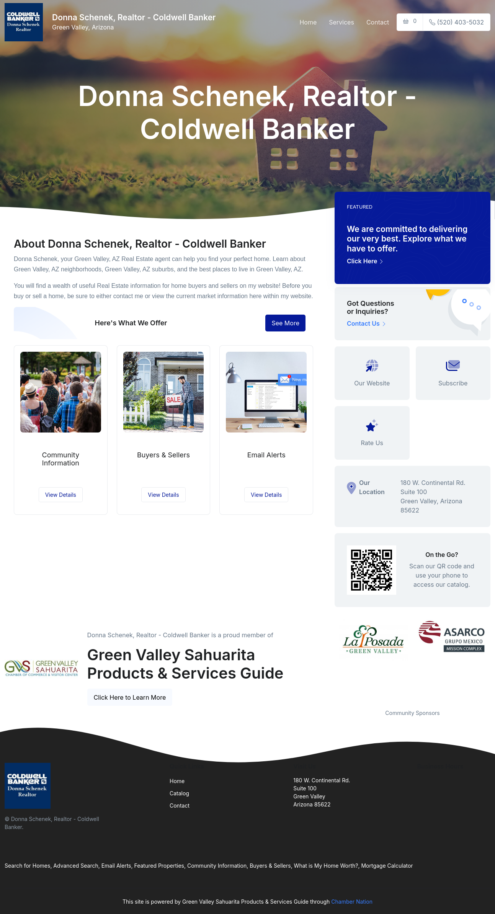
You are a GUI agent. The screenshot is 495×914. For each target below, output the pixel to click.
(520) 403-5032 (456, 22)
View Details (60, 494)
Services (341, 22)
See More (285, 323)
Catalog (179, 793)
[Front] (25, 22)
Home (308, 22)
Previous (329, 659)
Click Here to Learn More (130, 697)
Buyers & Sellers (163, 455)
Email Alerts (266, 455)
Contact (377, 22)
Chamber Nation (351, 901)
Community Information (60, 459)
